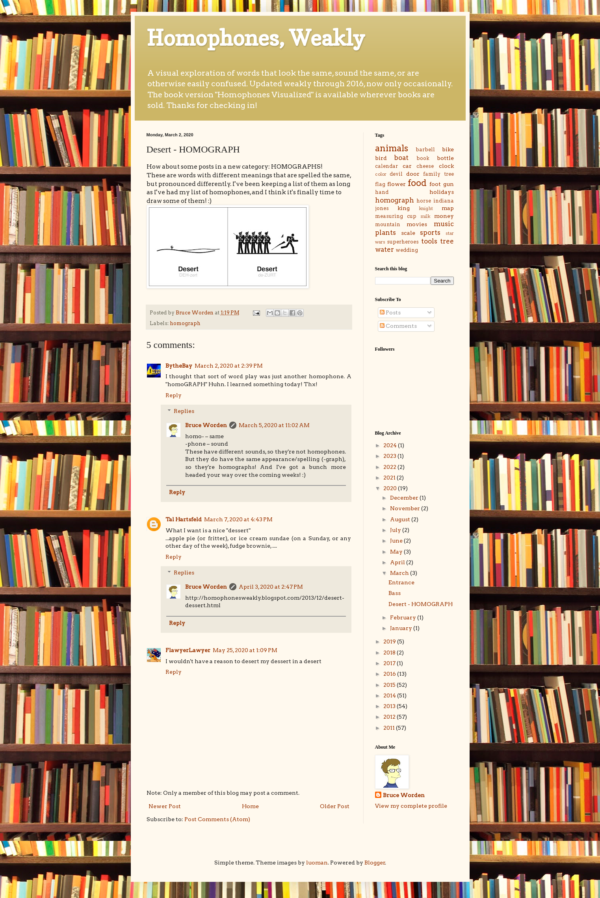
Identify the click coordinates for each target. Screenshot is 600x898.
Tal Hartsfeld (183, 519)
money (444, 216)
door (413, 174)
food (417, 182)
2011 (389, 728)
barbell (425, 149)
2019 (390, 641)
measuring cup (396, 216)
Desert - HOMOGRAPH (420, 604)
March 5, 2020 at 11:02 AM (274, 425)
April (398, 562)
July (396, 530)
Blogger (374, 862)
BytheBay (178, 366)
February (403, 617)
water (384, 249)
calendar (386, 166)
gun (448, 184)
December (405, 498)
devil (396, 174)
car (407, 166)
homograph (185, 323)
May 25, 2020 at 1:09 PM (245, 650)
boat (401, 158)
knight (426, 208)
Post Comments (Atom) (217, 819)
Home (250, 806)
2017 (390, 663)
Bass (394, 593)
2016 (390, 674)
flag (380, 184)
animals (391, 148)
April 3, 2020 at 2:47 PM (271, 587)
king (404, 208)
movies (417, 224)
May (397, 551)
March (400, 573)
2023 (390, 456)
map (448, 208)
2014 (390, 695)
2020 (390, 488)
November (405, 508)
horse (423, 201)
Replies (184, 411)
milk (425, 216)
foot (435, 184)
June (397, 540)
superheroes (403, 242)
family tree (438, 174)
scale (408, 233)
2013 (390, 706)
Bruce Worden (206, 425)
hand (381, 192)
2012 (390, 717)
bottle (445, 158)
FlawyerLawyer (187, 650)
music (444, 224)
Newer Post (165, 806)
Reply (173, 395)
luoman (317, 862)
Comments (398, 326)
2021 (390, 477)
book (422, 158)
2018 (390, 652)
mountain (387, 224)
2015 (390, 685)
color (380, 174)
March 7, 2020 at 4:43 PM (238, 519)
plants (385, 232)
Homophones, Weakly (256, 38)
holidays (441, 192)
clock (446, 166)
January (401, 628)
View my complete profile (411, 806)
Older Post (334, 806)
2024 (390, 445)
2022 (390, 467)
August (400, 519)
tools (429, 241)
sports (430, 232)
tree (447, 241)
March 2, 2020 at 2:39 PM (229, 366)
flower (396, 184)
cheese (425, 166)
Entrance (401, 582)
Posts (390, 312)
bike (448, 149)
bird (381, 158)
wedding (407, 250)
